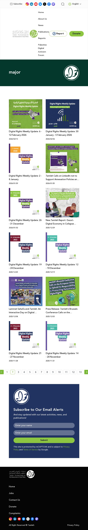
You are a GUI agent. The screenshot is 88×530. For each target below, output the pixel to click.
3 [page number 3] (18, 372)
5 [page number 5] (30, 372)
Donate (12, 506)
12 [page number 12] (73, 372)
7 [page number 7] (41, 372)
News (40, 25)
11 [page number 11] (66, 372)
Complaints (14, 513)
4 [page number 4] (24, 372)
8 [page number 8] (47, 372)
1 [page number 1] (7, 372)
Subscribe (16, 3)
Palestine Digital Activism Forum (42, 50)
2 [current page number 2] (13, 372)
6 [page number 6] (35, 372)
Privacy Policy (73, 525)
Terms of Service (30, 449)
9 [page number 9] (52, 372)
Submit (44, 440)
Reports (42, 38)
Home (41, 12)
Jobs (11, 493)
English (73, 4)
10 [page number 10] (59, 372)
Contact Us (14, 500)
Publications (43, 31)
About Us (42, 18)
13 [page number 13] (80, 372)
